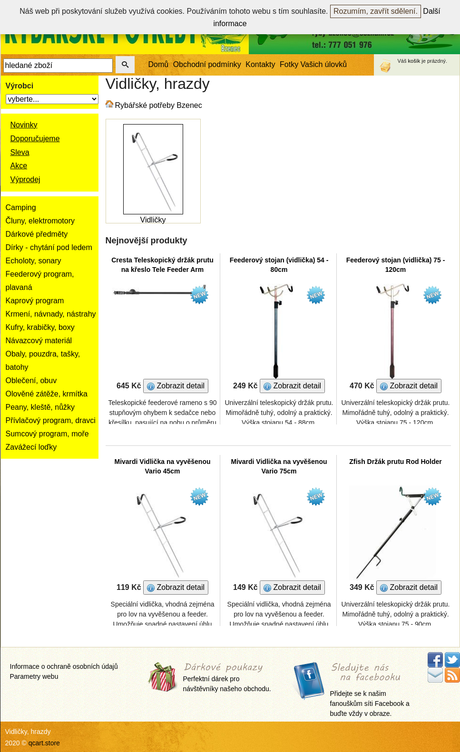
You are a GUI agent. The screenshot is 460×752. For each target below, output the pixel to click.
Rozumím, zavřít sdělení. (375, 11)
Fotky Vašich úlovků (313, 64)
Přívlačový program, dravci (51, 420)
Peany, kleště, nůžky (40, 407)
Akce (19, 166)
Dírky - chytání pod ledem (49, 247)
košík (414, 61)
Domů (158, 64)
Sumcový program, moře (47, 434)
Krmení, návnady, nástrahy (51, 314)
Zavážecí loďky (31, 447)
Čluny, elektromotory (40, 221)
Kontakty (260, 64)
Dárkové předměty (37, 234)
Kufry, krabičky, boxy (40, 327)
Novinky (24, 125)
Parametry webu (34, 676)
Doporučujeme (35, 139)
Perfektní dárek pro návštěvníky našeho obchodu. (227, 678)
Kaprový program (35, 301)
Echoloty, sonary (33, 261)
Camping (21, 207)
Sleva (19, 152)
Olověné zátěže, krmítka (47, 394)
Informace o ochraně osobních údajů (64, 666)
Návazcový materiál (39, 341)
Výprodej (25, 179)
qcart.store (44, 743)
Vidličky (153, 220)
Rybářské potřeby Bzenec (158, 105)
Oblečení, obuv (31, 380)
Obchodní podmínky (207, 64)
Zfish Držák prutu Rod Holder (395, 461)
